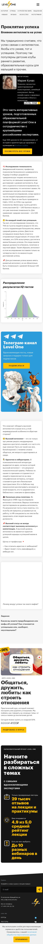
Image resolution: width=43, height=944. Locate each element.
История (4, 11)
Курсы (3, 917)
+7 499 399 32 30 (7, 906)
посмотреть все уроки (17, 151)
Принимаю (21, 939)
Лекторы (4, 921)
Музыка (14, 14)
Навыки (5, 14)
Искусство (24, 14)
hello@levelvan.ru (9, 900)
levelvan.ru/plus (21, 145)
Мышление (37, 11)
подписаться (16, 366)
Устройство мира (25, 11)
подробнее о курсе (13, 730)
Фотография (36, 14)
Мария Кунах (26, 80)
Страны (13, 11)
